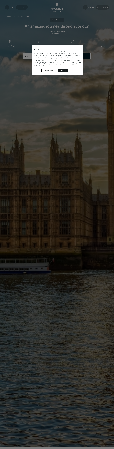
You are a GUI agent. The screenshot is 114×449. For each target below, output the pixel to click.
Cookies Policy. (48, 65)
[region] (57, 60)
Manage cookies (48, 70)
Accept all (63, 70)
